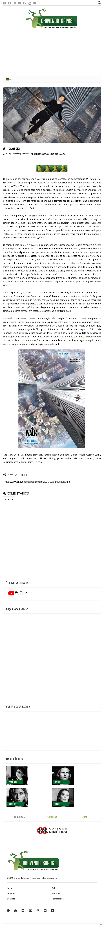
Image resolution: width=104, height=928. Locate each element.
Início (9, 888)
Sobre (55, 888)
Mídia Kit (56, 893)
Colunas (11, 893)
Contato (11, 898)
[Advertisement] (52, 52)
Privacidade (58, 898)
